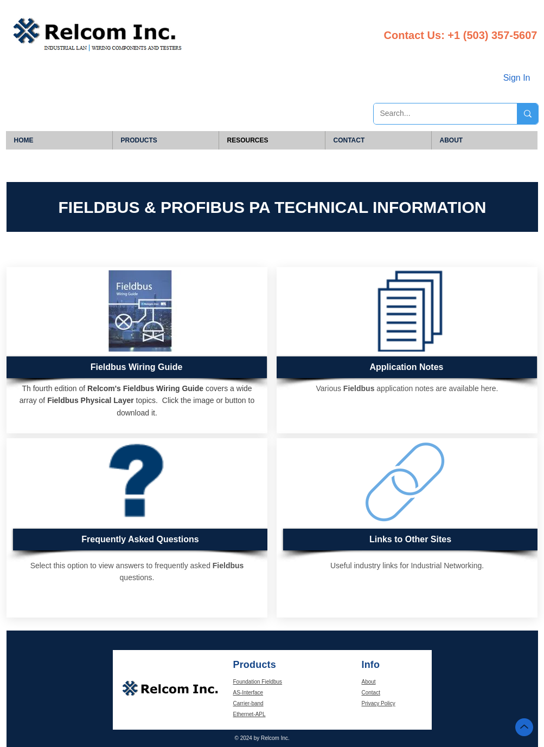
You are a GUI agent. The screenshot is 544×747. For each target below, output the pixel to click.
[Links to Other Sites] (410, 539)
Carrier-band (248, 703)
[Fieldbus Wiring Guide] (136, 367)
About (369, 682)
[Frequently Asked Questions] (140, 539)
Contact (371, 693)
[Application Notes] (406, 367)
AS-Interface (248, 693)
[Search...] (437, 113)
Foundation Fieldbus (258, 682)
